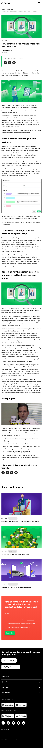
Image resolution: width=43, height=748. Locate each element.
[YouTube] (18, 723)
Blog (3, 9)
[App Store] (21, 705)
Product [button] (4, 682)
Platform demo (9, 660)
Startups (10, 9)
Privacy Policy (4, 739)
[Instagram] (13, 723)
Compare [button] (5, 687)
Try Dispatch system (11, 667)
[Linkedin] (23, 723)
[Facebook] (3, 723)
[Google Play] (7, 705)
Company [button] (5, 677)
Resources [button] (5, 692)
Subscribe (9, 633)
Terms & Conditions (14, 739)
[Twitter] (8, 723)
